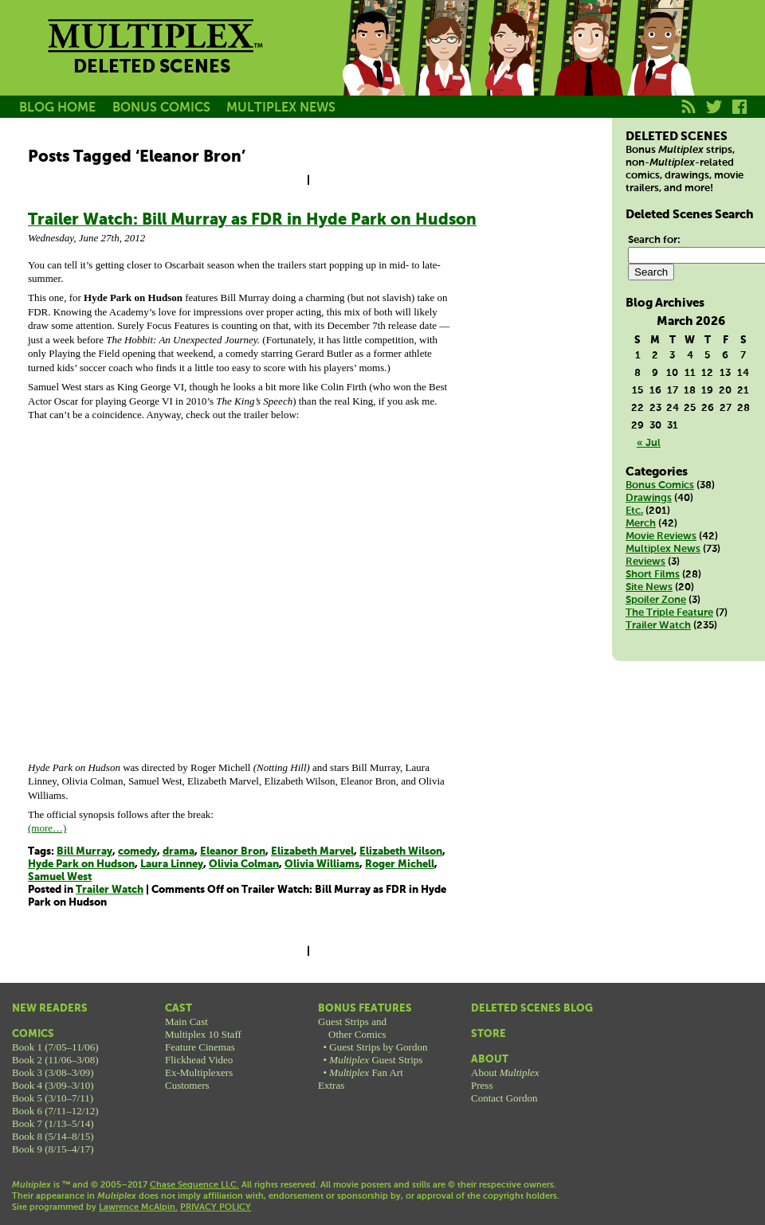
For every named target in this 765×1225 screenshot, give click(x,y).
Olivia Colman (244, 864)
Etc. (634, 511)
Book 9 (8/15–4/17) (53, 1149)
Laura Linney (171, 864)
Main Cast (186, 1021)
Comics (33, 1034)
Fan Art (365, 1072)
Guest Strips (375, 1060)
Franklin (660, 66)
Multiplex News (663, 549)
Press (481, 1085)
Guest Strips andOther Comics (352, 1028)
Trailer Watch (109, 890)
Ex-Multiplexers (199, 1072)
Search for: (654, 240)
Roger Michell (399, 864)
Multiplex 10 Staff (203, 1034)
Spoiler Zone (656, 600)
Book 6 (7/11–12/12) (55, 1111)
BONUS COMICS (161, 108)
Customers (187, 1085)
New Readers (50, 1009)
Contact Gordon (504, 1098)
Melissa (516, 66)
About (489, 1060)
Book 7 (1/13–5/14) (53, 1123)
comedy (137, 852)
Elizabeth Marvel (312, 852)
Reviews (645, 562)
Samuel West (60, 877)
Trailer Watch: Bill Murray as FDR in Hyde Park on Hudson (252, 220)
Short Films (653, 574)
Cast (178, 1009)
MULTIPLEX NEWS (280, 108)
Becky (445, 66)
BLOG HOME (57, 108)
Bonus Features (365, 1009)
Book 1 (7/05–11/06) (55, 1047)
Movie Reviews (661, 536)
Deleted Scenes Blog (532, 1009)
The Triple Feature (669, 613)
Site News (649, 587)
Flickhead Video (199, 1060)
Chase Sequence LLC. (194, 1185)
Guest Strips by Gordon (378, 1047)
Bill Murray (84, 852)
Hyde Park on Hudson (81, 864)
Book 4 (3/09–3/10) (53, 1085)
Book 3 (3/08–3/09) (53, 1072)
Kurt (588, 66)
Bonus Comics (660, 485)
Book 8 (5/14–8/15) (53, 1136)
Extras (331, 1085)
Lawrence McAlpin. (138, 1207)
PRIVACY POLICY (215, 1207)
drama (178, 852)
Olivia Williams (321, 864)
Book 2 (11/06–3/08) (55, 1060)
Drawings (649, 498)
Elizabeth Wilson (400, 852)
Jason (373, 66)
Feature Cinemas (200, 1047)
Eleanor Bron (232, 852)
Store (488, 1034)
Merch (641, 524)
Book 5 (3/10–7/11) (52, 1098)
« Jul (649, 443)
